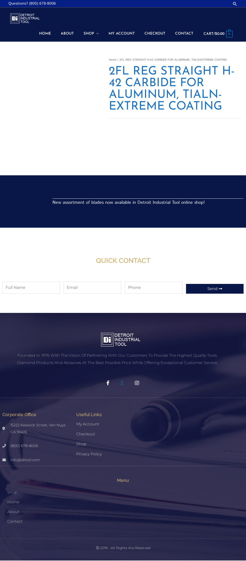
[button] (235, 3)
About (13, 512)
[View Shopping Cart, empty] (217, 34)
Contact (14, 522)
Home (112, 60)
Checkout (85, 434)
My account (87, 424)
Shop (81, 444)
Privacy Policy (89, 454)
